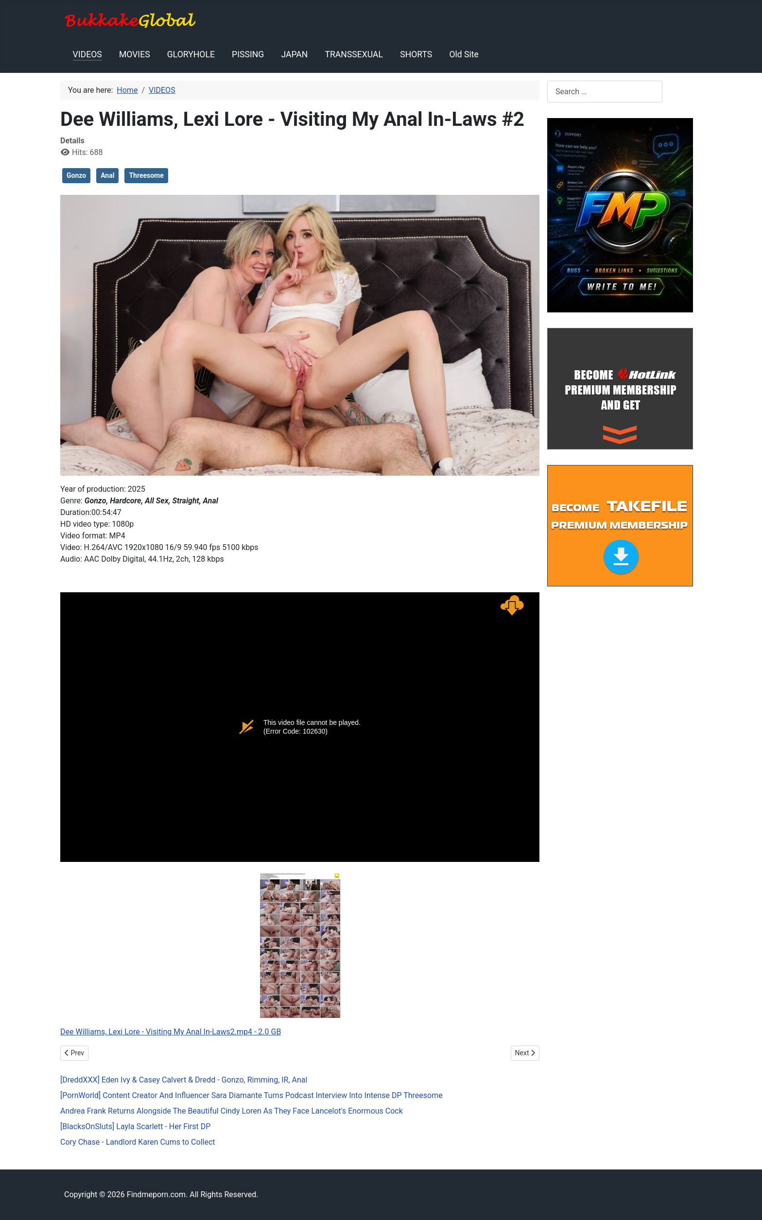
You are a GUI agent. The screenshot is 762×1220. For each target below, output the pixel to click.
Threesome (146, 175)
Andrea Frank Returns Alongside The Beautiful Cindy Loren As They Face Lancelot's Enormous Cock (231, 1111)
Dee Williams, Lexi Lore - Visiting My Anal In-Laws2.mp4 (299, 727)
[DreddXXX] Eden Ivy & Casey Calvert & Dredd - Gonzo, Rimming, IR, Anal (183, 1079)
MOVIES (134, 54)
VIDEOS (87, 54)
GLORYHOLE (191, 54)
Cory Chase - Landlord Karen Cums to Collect (137, 1142)
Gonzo (76, 175)
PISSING (248, 54)
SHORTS (416, 54)
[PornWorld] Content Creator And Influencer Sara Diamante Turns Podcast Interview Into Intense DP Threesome (251, 1095)
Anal (107, 175)
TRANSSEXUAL (354, 54)
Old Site (463, 54)
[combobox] (604, 92)
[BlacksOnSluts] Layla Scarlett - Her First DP (135, 1126)
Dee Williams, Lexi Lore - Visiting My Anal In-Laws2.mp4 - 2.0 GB (170, 1031)
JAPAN (294, 54)
